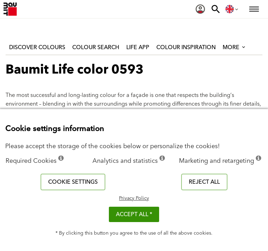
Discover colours (37, 47)
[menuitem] (200, 9)
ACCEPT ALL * (134, 214)
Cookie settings (73, 182)
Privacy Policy (134, 198)
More (234, 47)
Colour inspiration (186, 47)
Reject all (204, 182)
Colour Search (95, 47)
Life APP (137, 47)
